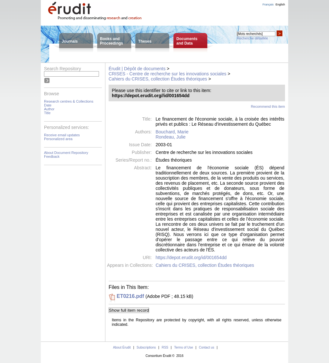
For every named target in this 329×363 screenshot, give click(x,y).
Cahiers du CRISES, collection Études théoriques (158, 78)
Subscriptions (146, 347)
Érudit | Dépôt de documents (137, 68)
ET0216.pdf (130, 296)
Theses (144, 41)
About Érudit (122, 347)
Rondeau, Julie (170, 136)
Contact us (206, 347)
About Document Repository (66, 153)
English (280, 4)
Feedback (51, 156)
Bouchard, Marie (172, 131)
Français (268, 4)
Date (47, 105)
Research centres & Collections (68, 101)
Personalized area (58, 139)
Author (49, 109)
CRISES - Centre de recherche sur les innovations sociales (168, 73)
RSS (165, 347)
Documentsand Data (186, 41)
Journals (70, 41)
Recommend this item (268, 106)
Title (47, 113)
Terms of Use (183, 347)
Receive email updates (62, 135)
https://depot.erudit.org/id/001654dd (191, 257)
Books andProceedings (111, 41)
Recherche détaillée (252, 38)
